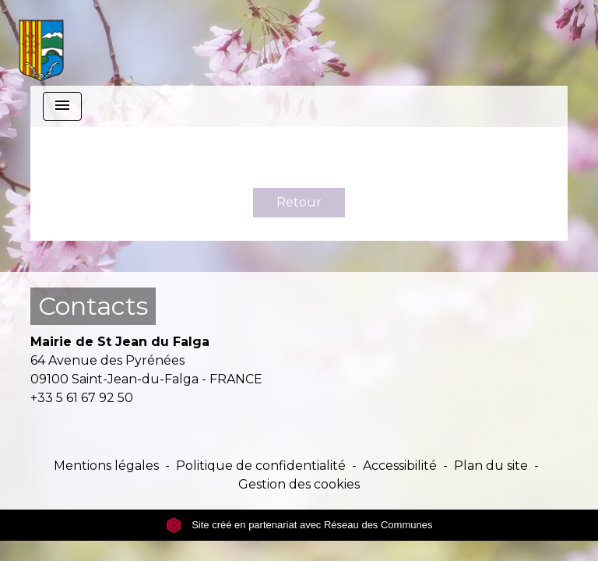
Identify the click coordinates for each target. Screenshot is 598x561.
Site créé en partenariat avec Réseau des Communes (299, 525)
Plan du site (491, 465)
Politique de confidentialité (261, 465)
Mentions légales (106, 465)
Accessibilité (400, 465)
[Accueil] (41, 43)
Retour (299, 202)
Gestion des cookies (299, 484)
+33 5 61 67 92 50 (81, 397)
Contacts (93, 306)
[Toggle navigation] (62, 106)
